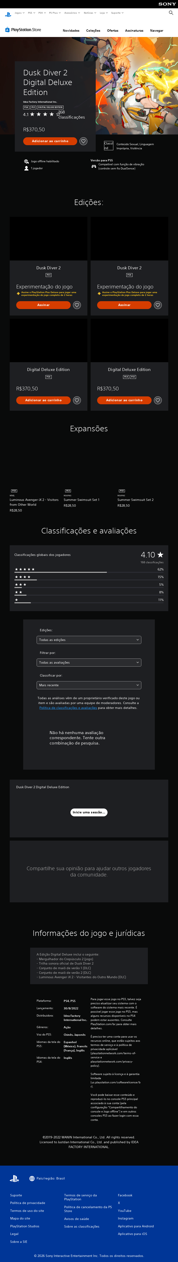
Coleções (93, 26)
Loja (102, 12)
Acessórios (70, 12)
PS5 (30, 12)
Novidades (71, 26)
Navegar (156, 26)
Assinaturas (134, 26)
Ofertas (112, 26)
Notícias (88, 12)
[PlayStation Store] (24, 25)
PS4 (40, 12)
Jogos (18, 12)
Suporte (115, 12)
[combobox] (89, 635)
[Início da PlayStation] (8, 13)
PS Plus (53, 12)
